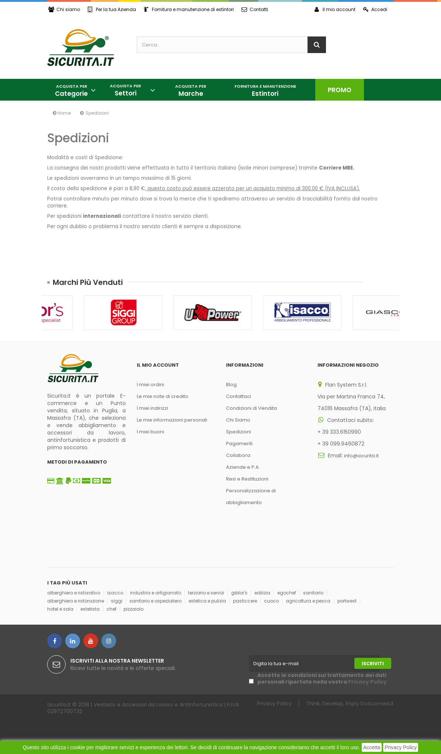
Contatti (255, 9)
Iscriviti (373, 663)
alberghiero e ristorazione (75, 601)
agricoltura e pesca (308, 601)
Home (62, 113)
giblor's (239, 593)
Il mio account (335, 9)
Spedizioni (238, 431)
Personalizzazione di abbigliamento (251, 496)
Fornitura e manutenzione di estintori (189, 9)
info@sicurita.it (361, 455)
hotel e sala (60, 609)
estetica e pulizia (207, 601)
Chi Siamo (238, 419)
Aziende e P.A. (243, 467)
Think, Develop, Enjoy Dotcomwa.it (350, 703)
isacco (115, 593)
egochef (286, 593)
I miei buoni (150, 431)
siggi (116, 601)
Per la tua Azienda (112, 9)
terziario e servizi (206, 593)
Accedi (375, 9)
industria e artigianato (155, 593)
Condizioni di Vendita (251, 408)
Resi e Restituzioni (247, 478)
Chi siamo (64, 9)
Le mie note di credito (162, 396)
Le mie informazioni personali (172, 419)
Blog (231, 384)
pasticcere (245, 601)
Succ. (388, 281)
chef (112, 609)
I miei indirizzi (152, 408)
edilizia (262, 593)
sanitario (313, 593)
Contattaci (238, 396)
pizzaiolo (133, 609)
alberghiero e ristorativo (73, 593)
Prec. (374, 281)
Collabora (238, 455)
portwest (347, 601)
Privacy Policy (401, 747)
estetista (90, 609)
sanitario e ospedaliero (155, 601)
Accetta (372, 747)
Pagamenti (239, 443)
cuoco (271, 601)
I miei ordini (150, 384)
